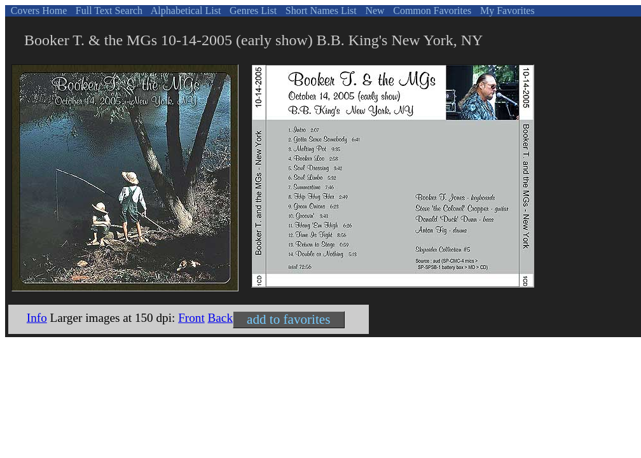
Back (220, 317)
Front (191, 317)
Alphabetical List (185, 10)
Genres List (252, 10)
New (373, 10)
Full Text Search (107, 10)
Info (37, 317)
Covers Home (37, 10)
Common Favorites (430, 10)
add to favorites (288, 319)
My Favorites (506, 10)
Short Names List (320, 10)
